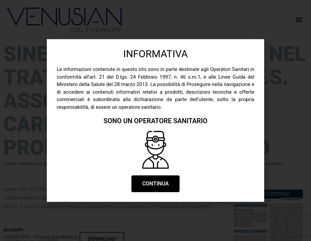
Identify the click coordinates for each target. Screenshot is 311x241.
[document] (155, 120)
